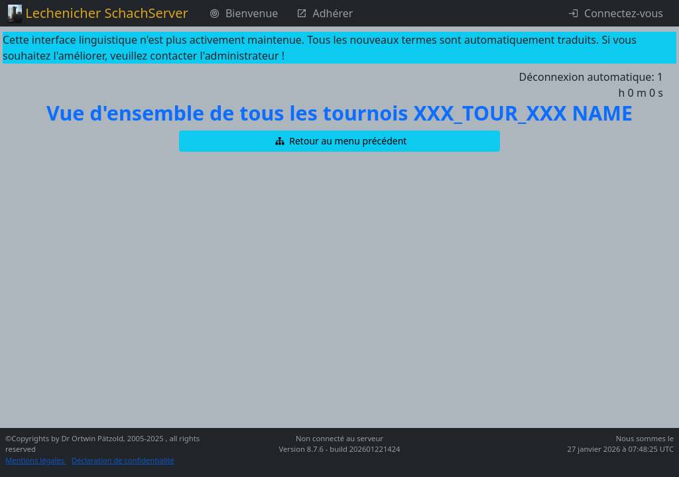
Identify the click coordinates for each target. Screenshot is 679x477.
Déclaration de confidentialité (123, 460)
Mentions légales (35, 460)
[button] (339, 141)
